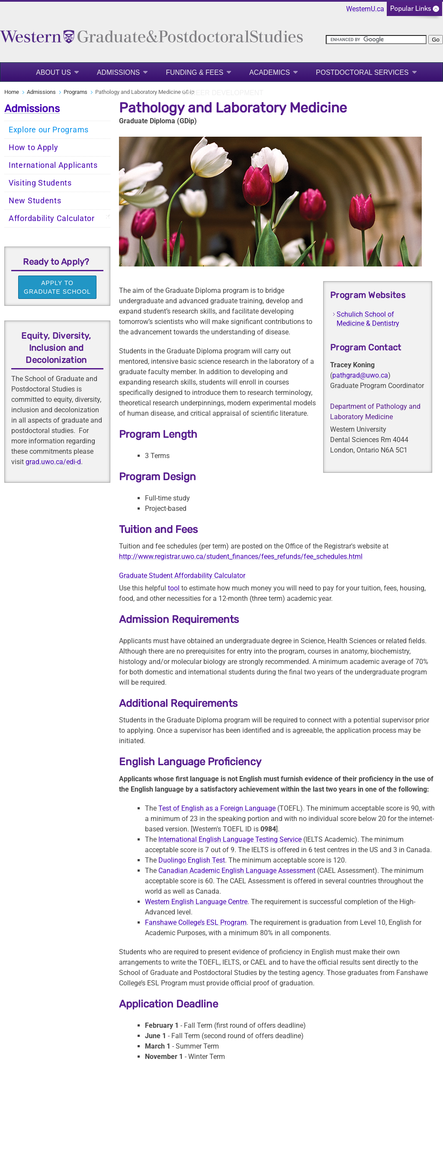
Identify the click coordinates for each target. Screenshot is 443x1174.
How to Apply (33, 147)
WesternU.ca (365, 9)
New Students (35, 200)
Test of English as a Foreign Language (217, 808)
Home (11, 92)
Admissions (118, 72)
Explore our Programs (49, 129)
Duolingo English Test (191, 860)
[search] (376, 39)
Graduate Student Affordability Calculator (182, 575)
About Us (53, 72)
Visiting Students (40, 183)
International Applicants (53, 165)
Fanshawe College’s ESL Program (196, 922)
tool (174, 588)
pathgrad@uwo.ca (360, 375)
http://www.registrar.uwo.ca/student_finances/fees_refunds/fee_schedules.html (241, 556)
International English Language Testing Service (230, 839)
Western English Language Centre (196, 902)
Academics (269, 72)
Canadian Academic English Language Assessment (236, 870)
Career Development (222, 92)
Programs (75, 92)
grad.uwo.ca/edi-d (53, 462)
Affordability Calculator (52, 218)
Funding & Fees (194, 72)
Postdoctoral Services (362, 72)
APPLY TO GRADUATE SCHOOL (57, 287)
